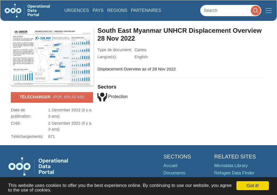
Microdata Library (231, 165)
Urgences (76, 10)
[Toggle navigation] (268, 10)
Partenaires (146, 10)
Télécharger (51, 97)
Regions (117, 10)
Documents (174, 173)
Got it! (252, 185)
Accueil (170, 165)
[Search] (230, 10)
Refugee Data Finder (234, 173)
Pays (98, 10)
